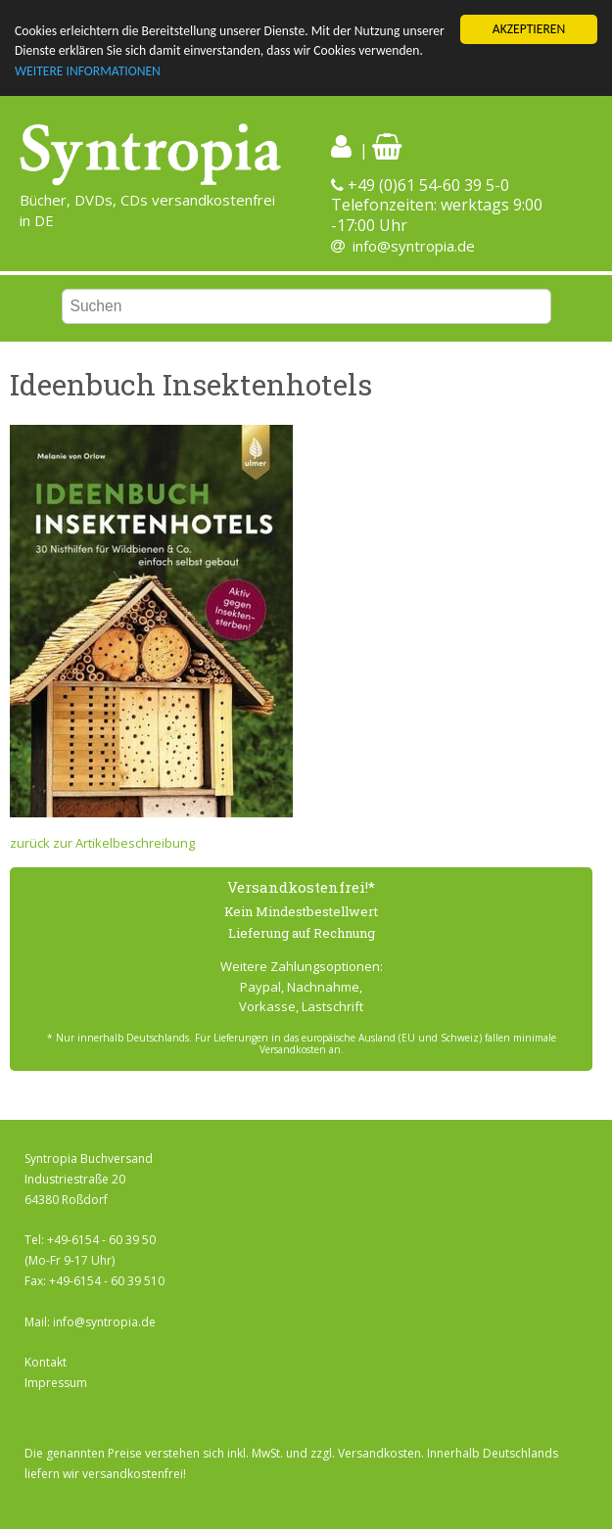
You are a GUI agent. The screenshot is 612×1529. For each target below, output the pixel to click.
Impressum (55, 1382)
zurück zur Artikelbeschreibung (102, 843)
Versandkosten (379, 1453)
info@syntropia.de (414, 245)
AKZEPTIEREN (529, 29)
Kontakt (45, 1362)
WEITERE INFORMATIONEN (88, 71)
